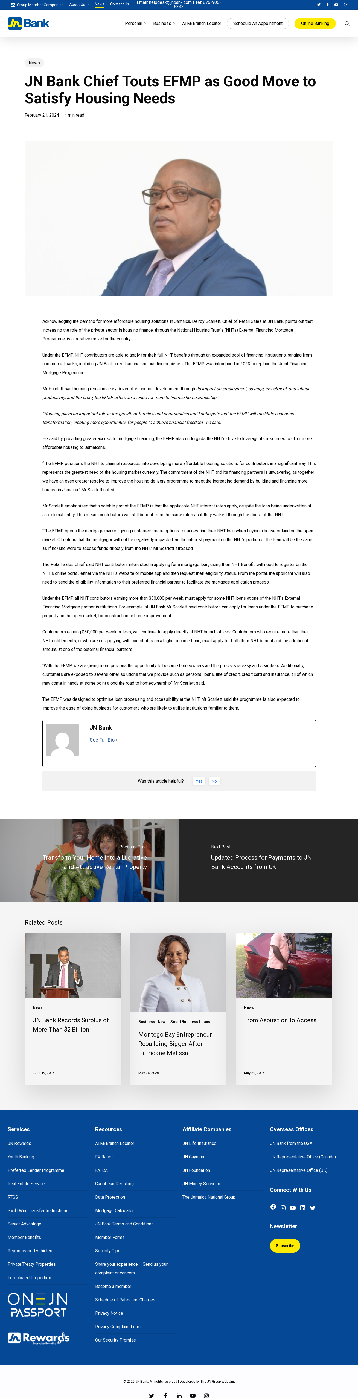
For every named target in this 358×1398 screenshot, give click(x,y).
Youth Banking (21, 1156)
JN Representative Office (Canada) (303, 1156)
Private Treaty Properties (32, 1264)
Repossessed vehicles (30, 1250)
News (34, 62)
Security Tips (107, 1250)
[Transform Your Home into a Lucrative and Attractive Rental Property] (89, 860)
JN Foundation (196, 1170)
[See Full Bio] (117, 740)
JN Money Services (201, 1183)
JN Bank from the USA (291, 1143)
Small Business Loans (190, 1022)
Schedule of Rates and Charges (125, 1299)
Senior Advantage (24, 1224)
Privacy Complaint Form (118, 1326)
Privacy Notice (109, 1313)
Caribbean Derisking (114, 1183)
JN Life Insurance (199, 1143)
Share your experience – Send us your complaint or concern (131, 1269)
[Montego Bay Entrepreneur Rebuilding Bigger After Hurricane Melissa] (178, 1009)
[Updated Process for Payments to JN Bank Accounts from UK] (268, 860)
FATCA (101, 1170)
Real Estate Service (26, 1183)
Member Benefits (24, 1237)
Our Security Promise (115, 1340)
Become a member (113, 1286)
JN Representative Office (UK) (298, 1170)
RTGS (13, 1197)
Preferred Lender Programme (36, 1170)
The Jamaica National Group (208, 1197)
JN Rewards (19, 1143)
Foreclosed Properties (29, 1277)
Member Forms (110, 1237)
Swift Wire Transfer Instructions (38, 1210)
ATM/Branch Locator (114, 1143)
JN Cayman (193, 1156)
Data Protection (110, 1197)
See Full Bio (102, 740)
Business (146, 1022)
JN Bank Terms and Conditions (124, 1224)
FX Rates (104, 1156)
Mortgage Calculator (114, 1210)
